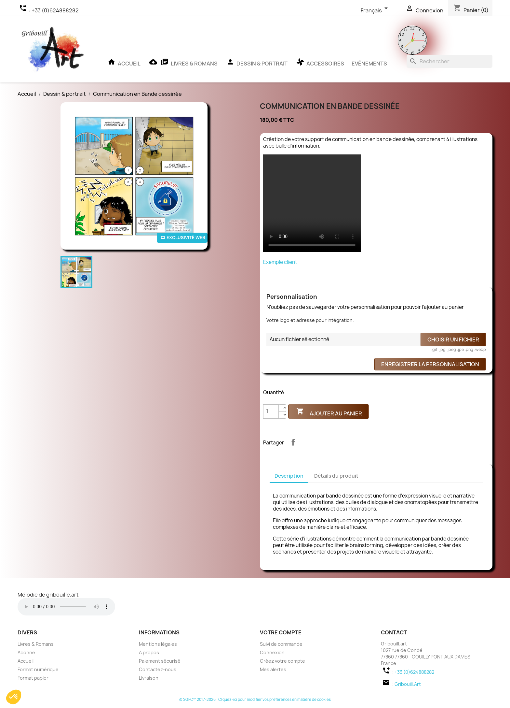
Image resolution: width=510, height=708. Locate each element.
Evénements (369, 63)
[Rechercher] (449, 61)
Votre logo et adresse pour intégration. (310, 320)
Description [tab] (289, 475)
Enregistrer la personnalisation (430, 364)
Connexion (272, 652)
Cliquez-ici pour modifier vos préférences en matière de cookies (274, 699)
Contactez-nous (157, 669)
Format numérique (38, 669)
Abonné (26, 652)
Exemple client (280, 262)
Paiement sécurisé (160, 661)
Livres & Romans (183, 64)
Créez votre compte (282, 661)
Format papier (33, 678)
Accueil (123, 64)
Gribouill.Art (408, 684)
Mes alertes (273, 669)
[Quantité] (271, 411)
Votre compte (281, 632)
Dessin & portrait (256, 64)
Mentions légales (158, 644)
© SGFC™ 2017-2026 (197, 699)
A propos (149, 652)
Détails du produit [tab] (336, 475)
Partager (293, 442)
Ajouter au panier (328, 413)
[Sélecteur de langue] (376, 11)
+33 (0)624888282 (55, 10)
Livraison (148, 678)
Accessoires (319, 64)
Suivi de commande (281, 644)
